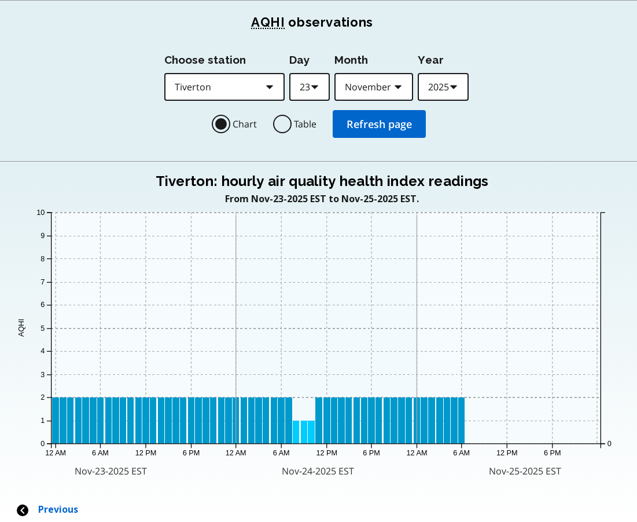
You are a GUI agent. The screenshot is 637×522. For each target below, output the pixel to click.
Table (305, 124)
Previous (47, 509)
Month (351, 59)
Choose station (205, 59)
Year (431, 59)
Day (299, 59)
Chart (245, 124)
